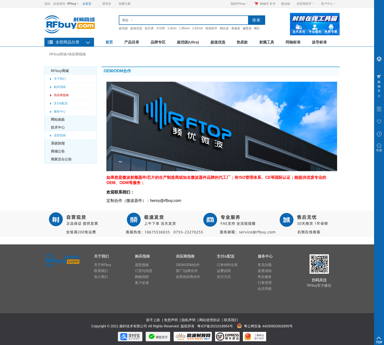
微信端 (285, 3)
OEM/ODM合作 (188, 265)
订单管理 (265, 283)
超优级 (123, 28)
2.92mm (197, 28)
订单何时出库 (227, 265)
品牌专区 (158, 42)
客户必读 (142, 283)
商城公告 (58, 151)
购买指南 (60, 87)
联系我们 (101, 271)
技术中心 (58, 127)
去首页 (86, 3)
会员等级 (265, 289)
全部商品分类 (67, 42)
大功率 (160, 28)
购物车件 (268, 3)
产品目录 (131, 42)
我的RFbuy (239, 3)
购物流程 (142, 277)
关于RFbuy (102, 265)
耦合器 (224, 28)
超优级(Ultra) (188, 42)
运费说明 (224, 271)
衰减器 (235, 28)
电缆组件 (211, 28)
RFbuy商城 (57, 54)
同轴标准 (293, 42)
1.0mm (172, 28)
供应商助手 (305, 3)
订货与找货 (143, 271)
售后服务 (265, 277)
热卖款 (242, 42)
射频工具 (266, 42)
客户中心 (328, 3)
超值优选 (136, 28)
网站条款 (58, 119)
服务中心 (60, 111)
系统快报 (58, 143)
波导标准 (319, 42)
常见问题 (265, 265)
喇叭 (257, 28)
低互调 (149, 28)
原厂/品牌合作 (187, 271)
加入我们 (101, 277)
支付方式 (224, 277)
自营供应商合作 (188, 277)
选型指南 (60, 135)
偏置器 (247, 28)
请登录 (106, 3)
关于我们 (60, 78)
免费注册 (124, 3)
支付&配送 (61, 103)
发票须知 (265, 271)
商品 (125, 20)
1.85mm (184, 28)
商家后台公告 (61, 159)
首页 (109, 42)
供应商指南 (77, 54)
